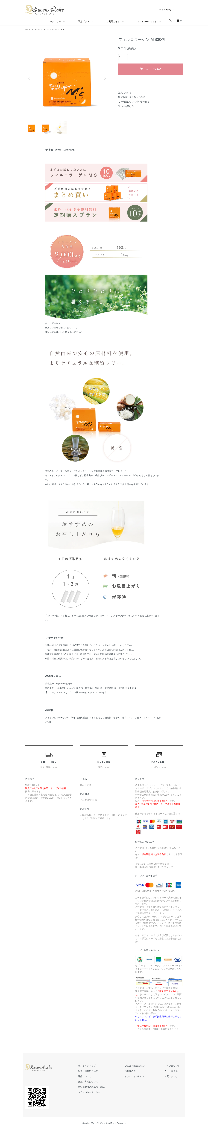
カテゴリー (55, 21)
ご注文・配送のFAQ (143, 1068)
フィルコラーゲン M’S (59, 29)
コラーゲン (40, 29)
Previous (30, 78)
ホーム (28, 29)
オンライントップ (101, 1068)
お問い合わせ (174, 1079)
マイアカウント (166, 10)
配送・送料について (102, 1073)
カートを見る (174, 1073)
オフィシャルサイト (147, 21)
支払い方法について (102, 1084)
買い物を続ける (126, 106)
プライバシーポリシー (104, 1095)
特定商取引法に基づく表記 (131, 97)
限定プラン (83, 21)
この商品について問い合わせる (133, 101)
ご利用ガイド (113, 21)
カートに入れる (150, 68)
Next (104, 78)
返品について (125, 92)
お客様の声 (138, 1073)
